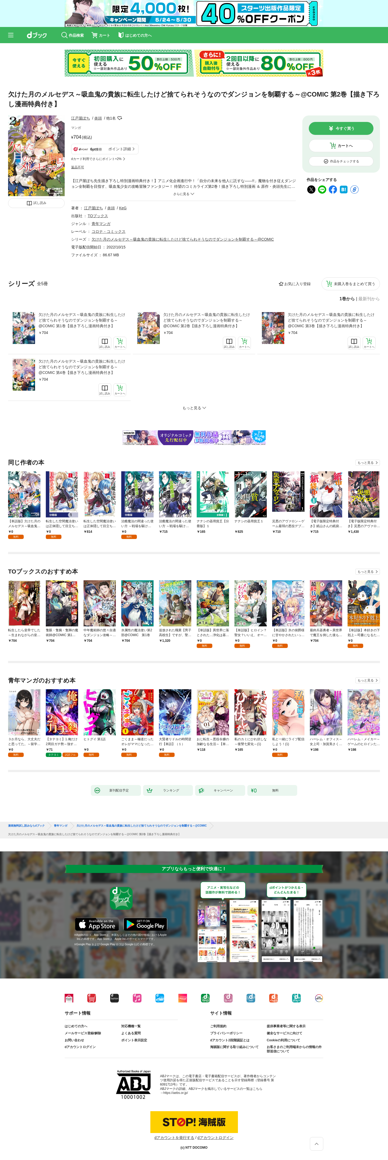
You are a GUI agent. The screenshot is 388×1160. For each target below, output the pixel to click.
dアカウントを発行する (174, 1137)
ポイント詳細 (119, 149)
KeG (123, 208)
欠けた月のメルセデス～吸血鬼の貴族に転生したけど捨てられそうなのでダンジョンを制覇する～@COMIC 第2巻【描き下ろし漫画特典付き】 (206, 320)
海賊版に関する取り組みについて (234, 1047)
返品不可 (77, 167)
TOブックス (98, 216)
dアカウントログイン (80, 1047)
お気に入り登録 (297, 284)
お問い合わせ (74, 1040)
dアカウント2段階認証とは (230, 1040)
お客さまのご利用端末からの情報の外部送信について (294, 1049)
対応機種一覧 (131, 1026)
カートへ (345, 146)
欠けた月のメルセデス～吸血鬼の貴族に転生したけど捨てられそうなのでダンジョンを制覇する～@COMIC (183, 239)
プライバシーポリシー (226, 1033)
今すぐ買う (345, 128)
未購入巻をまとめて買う (354, 284)
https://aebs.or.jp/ (175, 1093)
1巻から (347, 299)
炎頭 (98, 118)
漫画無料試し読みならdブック (26, 825)
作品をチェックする (344, 161)
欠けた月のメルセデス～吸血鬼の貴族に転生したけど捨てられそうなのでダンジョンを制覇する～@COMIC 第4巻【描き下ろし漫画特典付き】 (82, 367)
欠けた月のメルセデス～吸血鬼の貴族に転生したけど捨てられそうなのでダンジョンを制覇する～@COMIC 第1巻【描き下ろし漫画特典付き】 (82, 320)
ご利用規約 (218, 1026)
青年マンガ (101, 223)
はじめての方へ (76, 1026)
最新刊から (369, 299)
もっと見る (366, 463)
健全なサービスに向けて (284, 1033)
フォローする (119, 118)
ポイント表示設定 (134, 1040)
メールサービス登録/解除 (83, 1033)
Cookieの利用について (283, 1040)
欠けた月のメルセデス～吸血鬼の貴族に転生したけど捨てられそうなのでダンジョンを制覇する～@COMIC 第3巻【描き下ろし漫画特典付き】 (331, 320)
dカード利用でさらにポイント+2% (96, 159)
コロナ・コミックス (109, 231)
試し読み (39, 203)
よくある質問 (131, 1033)
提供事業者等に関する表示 (286, 1026)
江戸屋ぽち (80, 118)
